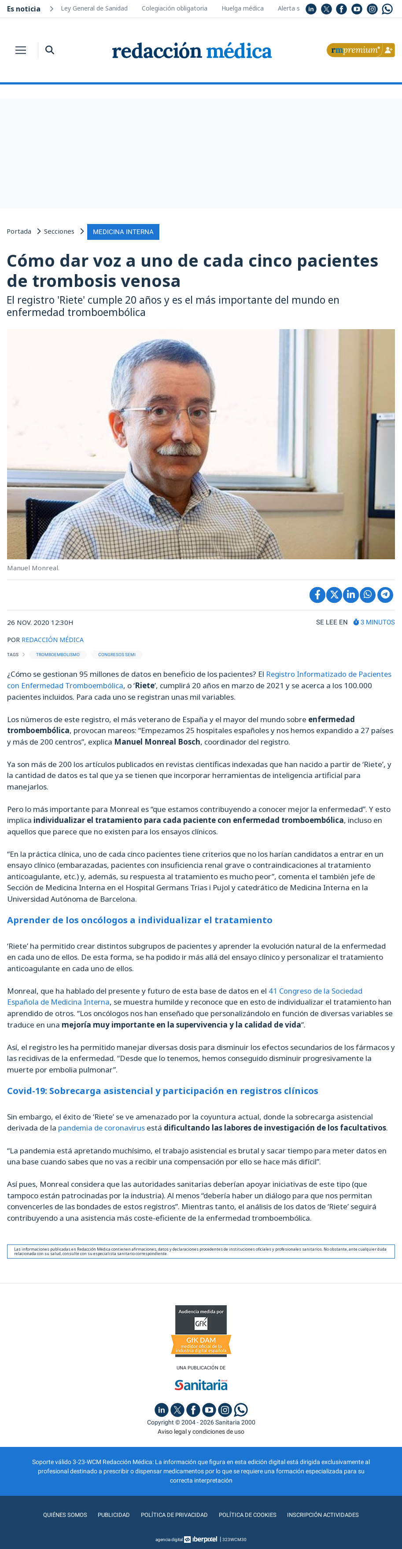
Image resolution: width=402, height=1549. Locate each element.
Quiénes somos (61, 1513)
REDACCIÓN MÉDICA (54, 638)
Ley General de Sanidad (94, 8)
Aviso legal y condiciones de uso (201, 1429)
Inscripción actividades (326, 1513)
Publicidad (110, 1513)
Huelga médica (242, 8)
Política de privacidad (172, 1513)
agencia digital (169, 1537)
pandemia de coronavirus (102, 1125)
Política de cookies (248, 1513)
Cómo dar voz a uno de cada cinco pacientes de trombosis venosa (192, 269)
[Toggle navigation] (20, 50)
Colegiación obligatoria (174, 8)
